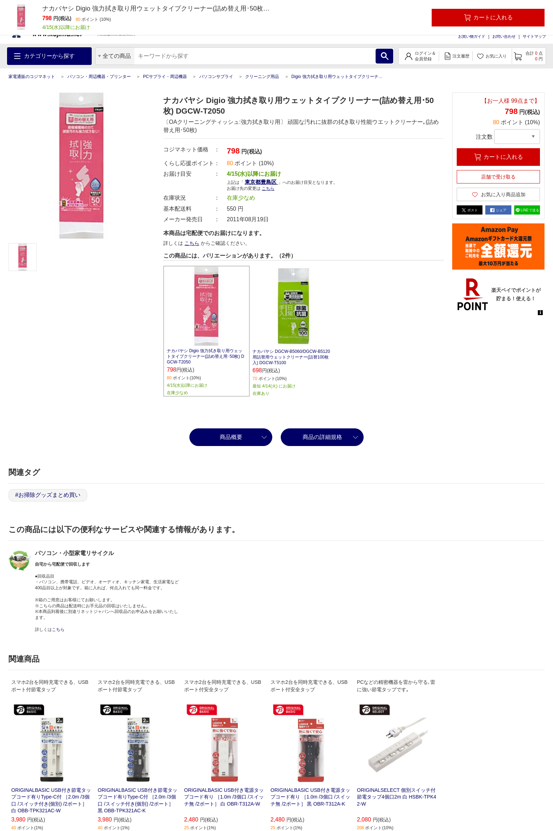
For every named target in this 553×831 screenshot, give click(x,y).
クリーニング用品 (262, 76)
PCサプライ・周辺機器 (165, 76)
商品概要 (231, 437)
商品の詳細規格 (322, 437)
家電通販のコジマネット (31, 76)
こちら (268, 188)
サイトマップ (534, 36)
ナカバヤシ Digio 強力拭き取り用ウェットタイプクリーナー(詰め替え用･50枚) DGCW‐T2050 (205, 356)
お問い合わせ (504, 36)
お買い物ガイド (471, 36)
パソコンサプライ (216, 76)
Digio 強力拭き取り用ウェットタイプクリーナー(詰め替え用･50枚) (354, 76)
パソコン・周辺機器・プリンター (99, 76)
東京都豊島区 (261, 182)
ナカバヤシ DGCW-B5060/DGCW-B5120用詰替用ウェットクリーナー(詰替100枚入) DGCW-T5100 (291, 357)
